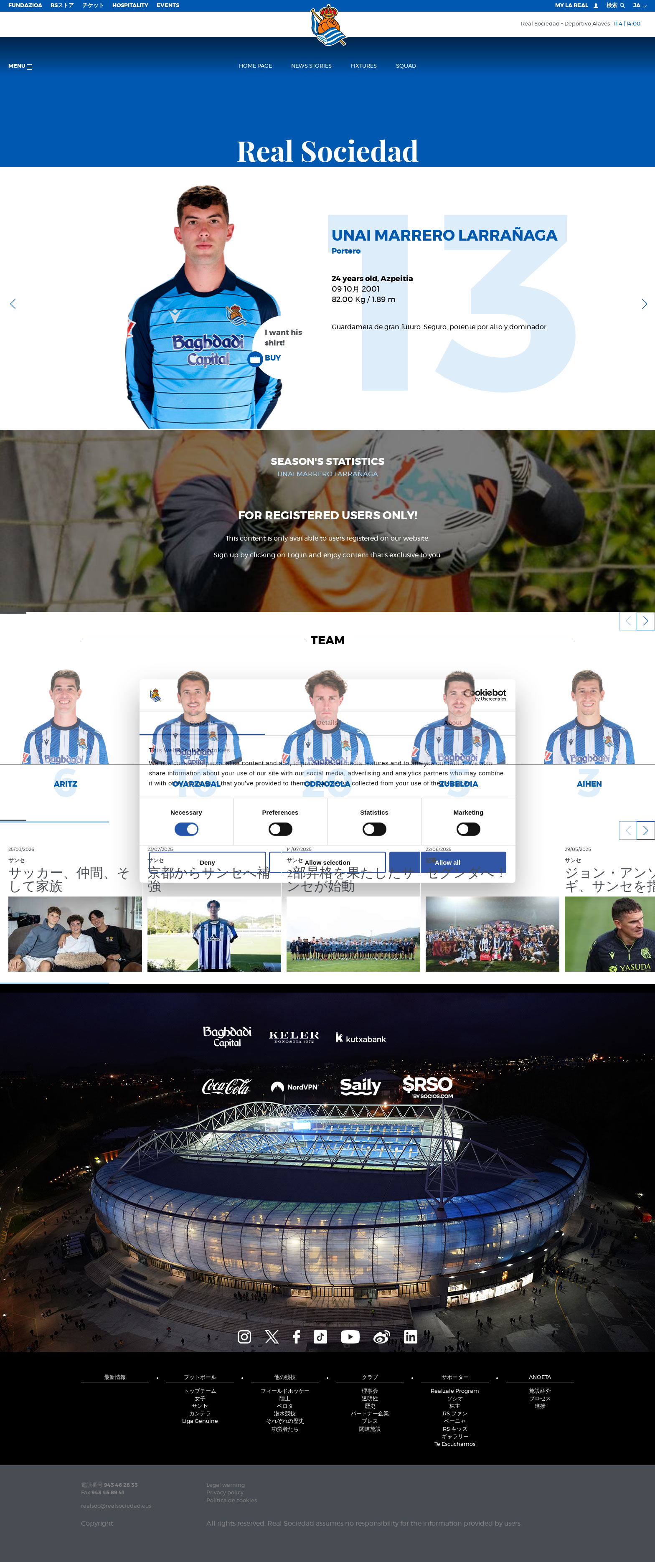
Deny (207, 862)
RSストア (62, 5)
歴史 (370, 1406)
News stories (311, 66)
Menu (20, 66)
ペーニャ (455, 1421)
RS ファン (455, 1414)
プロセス (540, 1399)
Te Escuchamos (454, 1444)
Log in (297, 555)
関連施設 (370, 1429)
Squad (406, 66)
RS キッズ (455, 1429)
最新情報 (115, 1377)
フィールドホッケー (285, 1391)
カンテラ (200, 1414)
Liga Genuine (200, 1421)
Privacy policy (225, 1493)
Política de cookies (231, 1501)
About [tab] (453, 722)
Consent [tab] (202, 722)
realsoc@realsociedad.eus (116, 1506)
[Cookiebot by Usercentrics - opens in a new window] (469, 695)
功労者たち (285, 1429)
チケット (93, 5)
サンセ (200, 1406)
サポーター (455, 1377)
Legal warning (225, 1485)
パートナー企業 (370, 1414)
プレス (370, 1421)
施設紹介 (540, 1391)
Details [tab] (327, 722)
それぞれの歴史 (285, 1421)
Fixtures (364, 66)
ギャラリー (455, 1437)
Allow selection (327, 862)
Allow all (447, 862)
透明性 (370, 1399)
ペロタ (285, 1406)
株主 (454, 1406)
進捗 (540, 1406)
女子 (200, 1399)
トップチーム (200, 1391)
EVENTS (168, 5)
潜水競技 (285, 1414)
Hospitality (130, 5)
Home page (255, 66)
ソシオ (455, 1399)
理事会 (370, 1391)
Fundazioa (25, 5)
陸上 (284, 1399)
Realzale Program (455, 1391)
